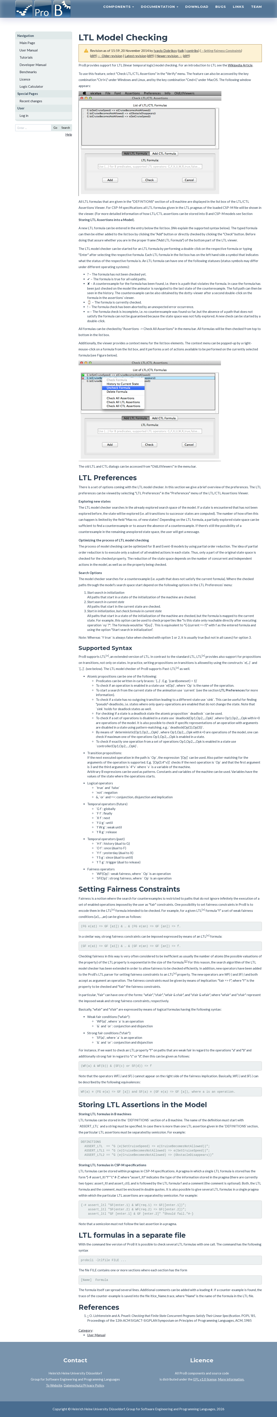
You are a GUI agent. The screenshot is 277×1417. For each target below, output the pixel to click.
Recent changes (30, 101)
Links (238, 12)
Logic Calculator (31, 86)
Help (68, 134)
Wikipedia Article (240, 65)
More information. (231, 1379)
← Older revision (110, 56)
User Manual (28, 50)
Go (55, 127)
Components (118, 12)
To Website (54, 1385)
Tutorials (26, 57)
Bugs (220, 12)
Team (256, 12)
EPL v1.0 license (205, 1379)
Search (65, 127)
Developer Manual (32, 65)
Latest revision (135, 56)
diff (93, 56)
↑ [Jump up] (88, 1316)
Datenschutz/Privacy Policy (84, 1385)
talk (181, 51)
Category (85, 1330)
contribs (192, 51)
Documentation (159, 12)
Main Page (27, 43)
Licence (24, 79)
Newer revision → (169, 56)
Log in (23, 115)
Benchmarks (28, 72)
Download (196, 12)
